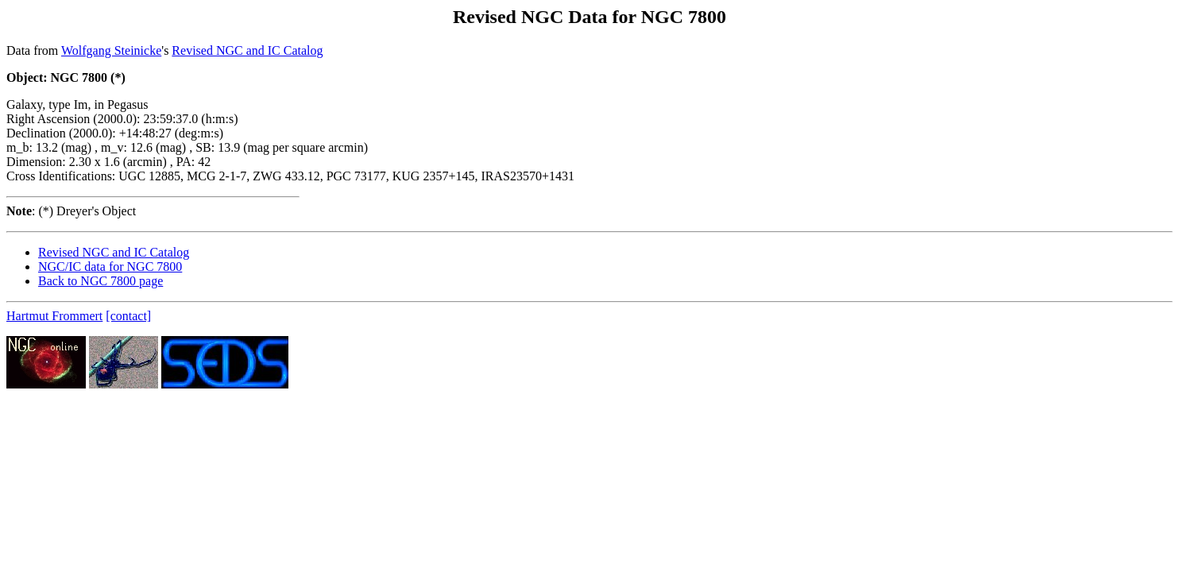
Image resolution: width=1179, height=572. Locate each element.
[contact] (128, 316)
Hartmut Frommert (54, 316)
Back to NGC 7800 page (100, 281)
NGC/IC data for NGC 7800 (110, 266)
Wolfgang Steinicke (111, 50)
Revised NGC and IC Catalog (247, 50)
